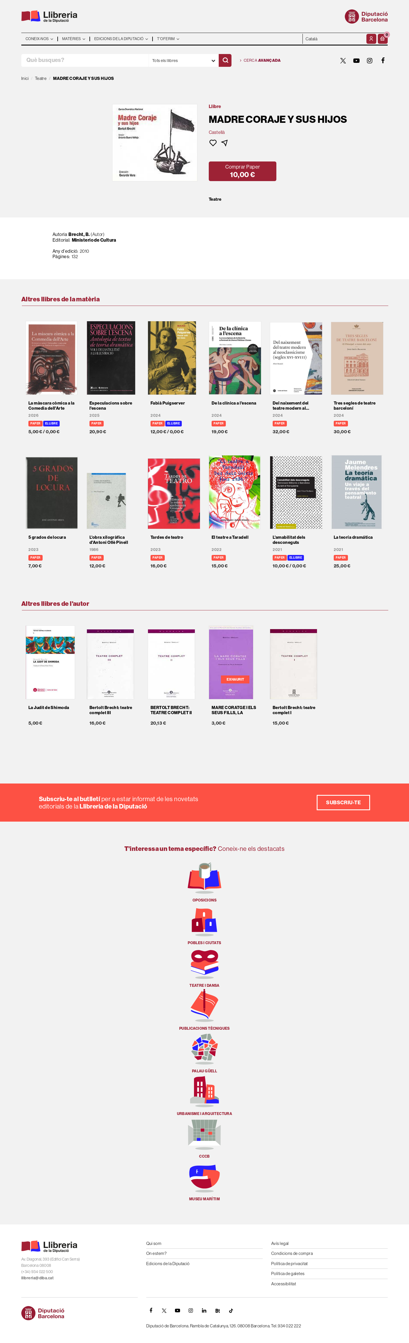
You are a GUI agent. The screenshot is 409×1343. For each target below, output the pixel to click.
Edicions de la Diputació (168, 1263)
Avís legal (280, 1243)
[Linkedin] (204, 1310)
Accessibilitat (283, 1283)
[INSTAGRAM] (369, 60)
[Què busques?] (85, 60)
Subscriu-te (343, 802)
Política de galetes (288, 1273)
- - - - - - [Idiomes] (334, 38)
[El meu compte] (371, 39)
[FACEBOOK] (383, 60)
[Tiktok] (230, 1310)
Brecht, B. (79, 234)
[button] (383, 39)
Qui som (153, 1243)
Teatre (215, 199)
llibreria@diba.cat (37, 1278)
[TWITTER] (343, 60)
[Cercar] (225, 60)
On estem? (156, 1253)
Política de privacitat (289, 1263)
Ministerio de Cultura (94, 240)
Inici (25, 78)
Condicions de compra (292, 1253)
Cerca (260, 61)
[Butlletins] (217, 1310)
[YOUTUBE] (356, 60)
